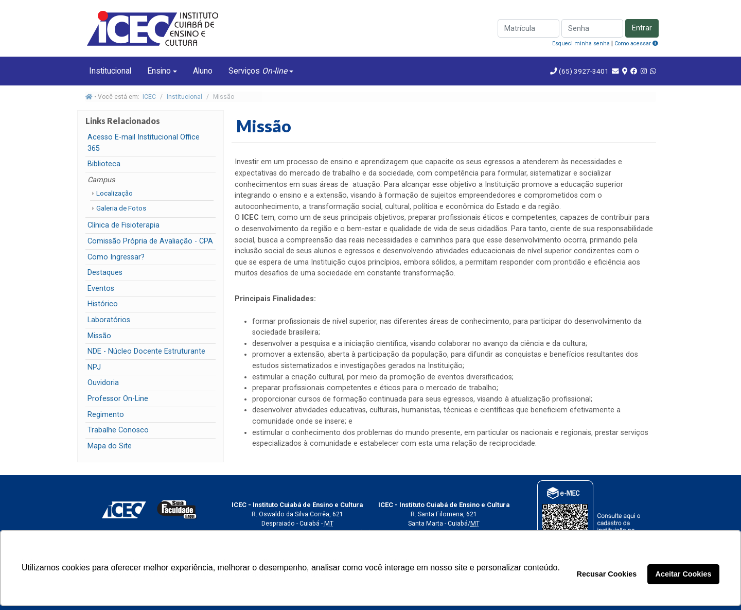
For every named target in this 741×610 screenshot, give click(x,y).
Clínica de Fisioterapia (123, 225)
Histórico (102, 304)
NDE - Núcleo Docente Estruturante (146, 351)
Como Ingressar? (116, 257)
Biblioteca (103, 164)
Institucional (110, 71)
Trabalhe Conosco (118, 430)
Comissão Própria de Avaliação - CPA (150, 241)
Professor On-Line (117, 398)
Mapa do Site (109, 446)
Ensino (159, 71)
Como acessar (636, 43)
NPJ (94, 367)
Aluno (203, 71)
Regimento (105, 414)
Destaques (104, 272)
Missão (99, 336)
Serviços (257, 71)
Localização (114, 193)
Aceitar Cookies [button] (684, 574)
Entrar (642, 28)
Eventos (100, 288)
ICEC (149, 96)
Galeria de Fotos (121, 208)
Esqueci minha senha (581, 43)
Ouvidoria (103, 382)
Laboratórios (108, 320)
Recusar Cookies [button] (607, 574)
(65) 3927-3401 (583, 71)
